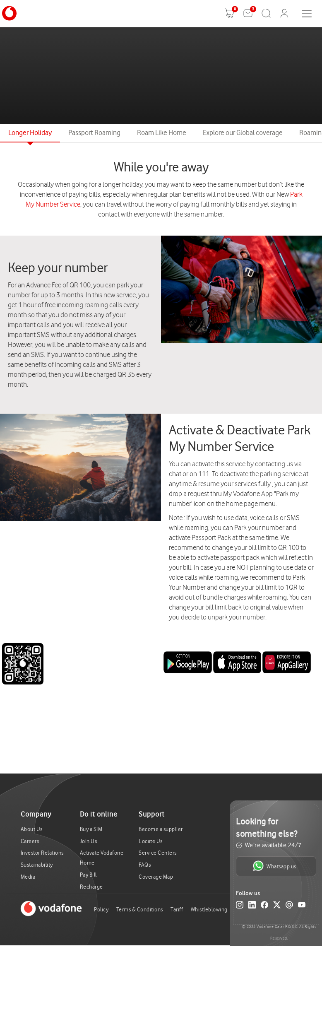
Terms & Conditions (139, 909)
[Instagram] (239, 906)
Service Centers (158, 853)
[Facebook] (264, 906)
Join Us (88, 841)
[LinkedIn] (252, 906)
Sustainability (37, 865)
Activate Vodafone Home (102, 858)
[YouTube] (301, 906)
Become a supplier (161, 829)
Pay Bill (88, 875)
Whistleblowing (209, 909)
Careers (30, 841)
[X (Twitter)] (277, 906)
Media (28, 877)
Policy (101, 909)
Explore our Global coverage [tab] (243, 133)
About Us (32, 829)
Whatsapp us (274, 865)
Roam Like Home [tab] (161, 133)
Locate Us (151, 841)
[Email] (289, 906)
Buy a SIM (91, 829)
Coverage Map (156, 877)
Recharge (91, 887)
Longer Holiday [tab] (30, 133)
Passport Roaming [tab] (94, 133)
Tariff (177, 909)
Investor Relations (42, 853)
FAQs (145, 865)
